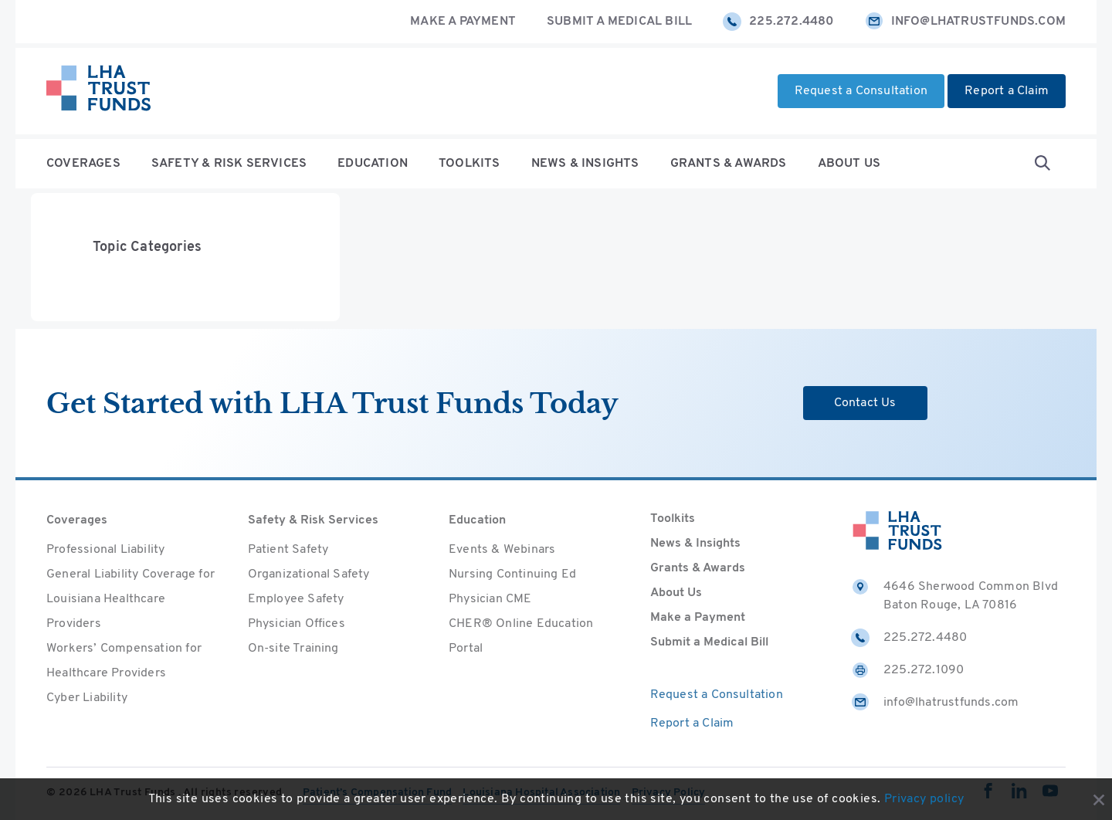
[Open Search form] (1042, 163)
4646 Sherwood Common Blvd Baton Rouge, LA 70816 (954, 595)
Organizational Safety (309, 574)
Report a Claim (1007, 91)
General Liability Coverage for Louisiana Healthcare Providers (130, 599)
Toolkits (469, 164)
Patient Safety (288, 550)
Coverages (83, 164)
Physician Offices (296, 624)
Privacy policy (924, 799)
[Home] (98, 91)
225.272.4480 (778, 21)
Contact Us (865, 403)
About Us (849, 164)
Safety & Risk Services (229, 164)
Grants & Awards (728, 164)
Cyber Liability (86, 698)
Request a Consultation (861, 91)
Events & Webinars (502, 550)
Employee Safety (296, 599)
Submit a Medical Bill (619, 21)
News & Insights (585, 164)
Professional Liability (105, 550)
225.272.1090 (907, 670)
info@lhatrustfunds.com (965, 21)
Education (372, 164)
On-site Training (293, 648)
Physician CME (490, 599)
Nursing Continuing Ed (512, 574)
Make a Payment (463, 21)
